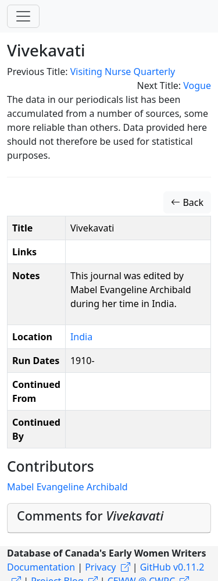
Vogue (197, 85)
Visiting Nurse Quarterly (122, 71)
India (81, 336)
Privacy (100, 567)
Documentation (41, 567)
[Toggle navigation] (23, 16)
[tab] (109, 518)
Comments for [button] (90, 515)
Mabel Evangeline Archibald (67, 486)
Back (187, 202)
